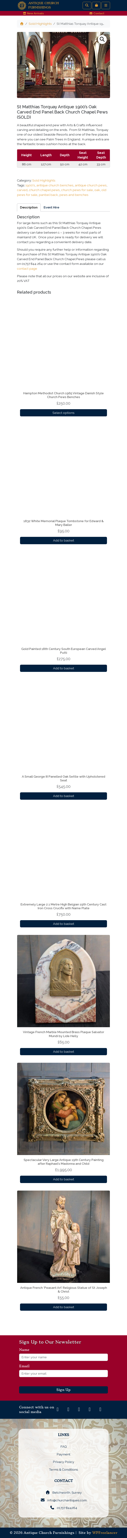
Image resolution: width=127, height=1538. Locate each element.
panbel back (48, 195)
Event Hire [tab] (51, 207)
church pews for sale (77, 190)
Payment (63, 1454)
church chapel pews (44, 190)
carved (22, 190)
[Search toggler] (87, 5)
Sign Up (63, 1390)
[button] (102, 39)
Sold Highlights (40, 23)
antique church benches (54, 185)
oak (97, 190)
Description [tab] (29, 207)
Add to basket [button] (63, 540)
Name (25, 1350)
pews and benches (73, 195)
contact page (27, 268)
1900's (30, 185)
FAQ (63, 1446)
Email (25, 1366)
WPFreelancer (104, 1533)
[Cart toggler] (96, 5)
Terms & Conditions (63, 1469)
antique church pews (91, 185)
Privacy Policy (63, 1462)
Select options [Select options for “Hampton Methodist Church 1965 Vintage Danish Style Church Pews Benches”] (63, 413)
